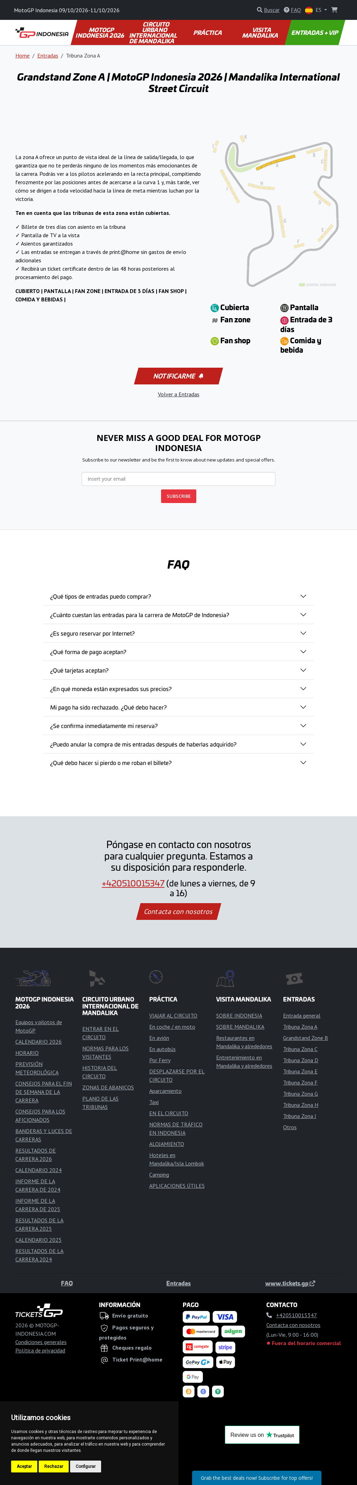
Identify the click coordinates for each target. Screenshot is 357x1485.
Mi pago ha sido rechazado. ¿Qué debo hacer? (108, 707)
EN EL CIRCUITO (168, 1113)
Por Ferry (159, 1060)
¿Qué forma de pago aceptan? (88, 651)
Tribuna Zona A (300, 1026)
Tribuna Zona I (299, 1115)
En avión (159, 1037)
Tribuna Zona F (300, 1082)
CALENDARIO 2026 (38, 1041)
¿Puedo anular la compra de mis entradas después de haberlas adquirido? (143, 744)
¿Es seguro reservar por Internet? (92, 633)
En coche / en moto (172, 1026)
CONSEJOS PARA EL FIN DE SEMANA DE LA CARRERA (43, 1092)
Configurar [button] (86, 1466)
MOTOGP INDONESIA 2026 (100, 32)
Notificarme (177, 376)
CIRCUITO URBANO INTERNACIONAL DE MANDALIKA (154, 32)
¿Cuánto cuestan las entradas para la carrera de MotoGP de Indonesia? (139, 614)
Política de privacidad (40, 1350)
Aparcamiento (165, 1090)
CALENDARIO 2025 (38, 1239)
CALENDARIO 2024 (38, 1170)
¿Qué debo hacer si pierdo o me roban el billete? (111, 762)
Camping (159, 1174)
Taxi (154, 1101)
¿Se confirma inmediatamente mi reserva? (104, 725)
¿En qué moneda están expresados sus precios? (111, 688)
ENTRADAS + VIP (315, 32)
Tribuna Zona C (300, 1048)
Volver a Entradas (178, 394)
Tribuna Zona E (300, 1071)
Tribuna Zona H (300, 1104)
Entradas (47, 55)
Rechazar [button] (53, 1466)
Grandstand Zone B (305, 1037)
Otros (290, 1127)
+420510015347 (133, 882)
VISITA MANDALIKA (261, 32)
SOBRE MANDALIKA (240, 1026)
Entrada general (301, 1015)
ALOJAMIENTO (166, 1143)
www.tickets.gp (290, 1283)
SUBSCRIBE (179, 496)
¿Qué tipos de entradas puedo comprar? (100, 596)
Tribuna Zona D (300, 1060)
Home (22, 55)
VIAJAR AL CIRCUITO (173, 1015)
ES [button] (314, 10)
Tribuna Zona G (300, 1093)
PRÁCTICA (207, 32)
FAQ (67, 1283)
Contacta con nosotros (178, 911)
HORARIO (27, 1052)
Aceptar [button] (24, 1466)
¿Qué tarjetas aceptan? (79, 670)
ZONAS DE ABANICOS (108, 1087)
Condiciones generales (41, 1341)
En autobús (162, 1048)
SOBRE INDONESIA (239, 1015)
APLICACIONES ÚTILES (177, 1185)
